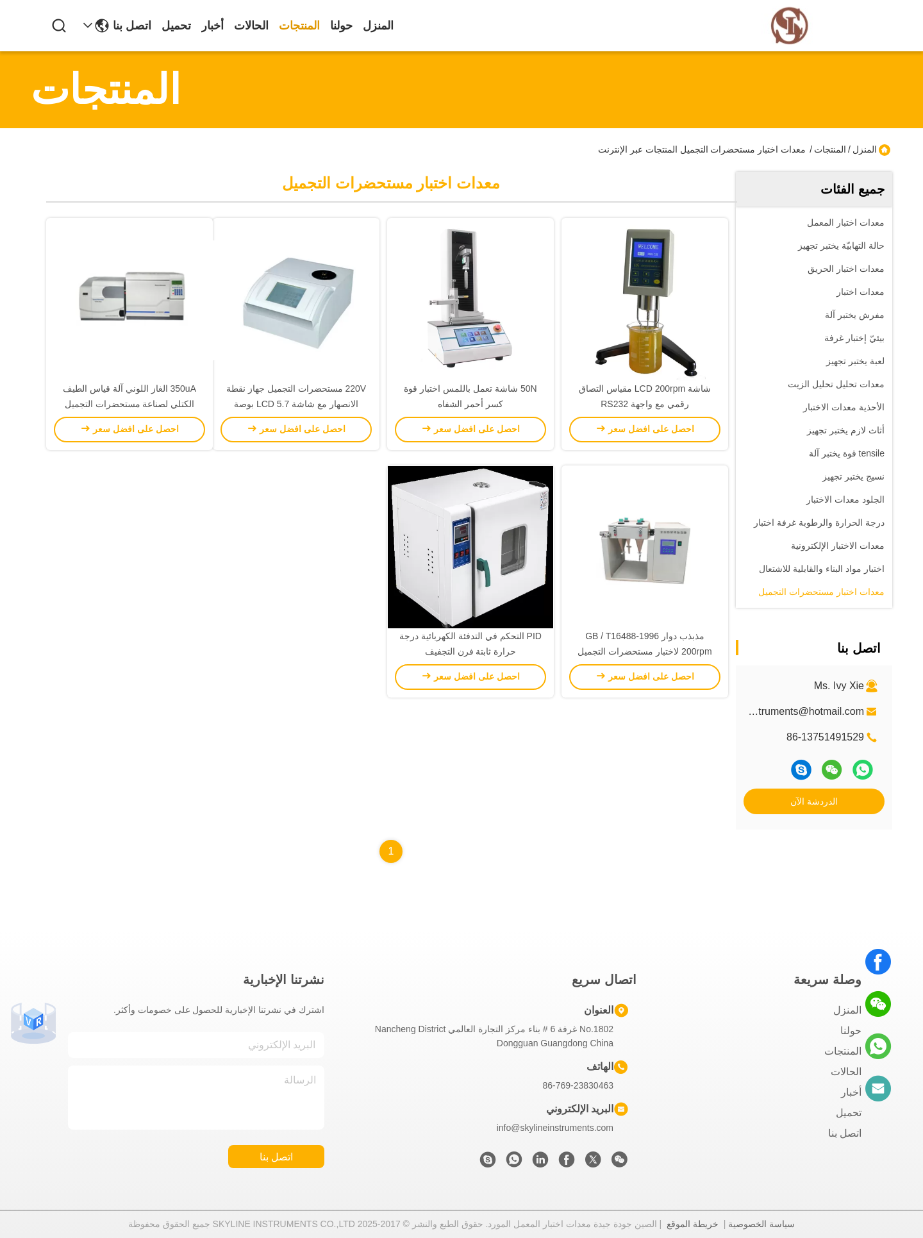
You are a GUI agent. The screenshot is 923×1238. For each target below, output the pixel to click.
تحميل (176, 25)
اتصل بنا (132, 25)
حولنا (341, 25)
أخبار (212, 25)
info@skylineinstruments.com (555, 1128)
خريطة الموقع (693, 1224)
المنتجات (299, 25)
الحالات (251, 25)
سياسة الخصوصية (761, 1224)
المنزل (378, 25)
